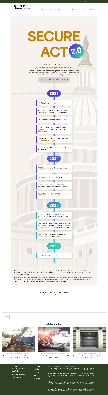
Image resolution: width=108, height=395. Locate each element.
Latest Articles (37, 378)
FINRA (74, 382)
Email (56, 295)
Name (3, 295)
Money (35, 375)
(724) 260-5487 (89, 1)
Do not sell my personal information (76, 376)
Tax (35, 374)
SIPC (76, 382)
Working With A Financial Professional (18, 353)
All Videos (36, 379)
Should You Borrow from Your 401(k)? (89, 353)
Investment (36, 369)
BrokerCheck (73, 366)
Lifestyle (36, 376)
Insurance (36, 372)
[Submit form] (6, 317)
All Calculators (37, 381)
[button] (48, 8)
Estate (35, 371)
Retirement (36, 368)
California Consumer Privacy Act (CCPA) (84, 375)
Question (4, 304)
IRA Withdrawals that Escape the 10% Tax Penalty (54, 353)
